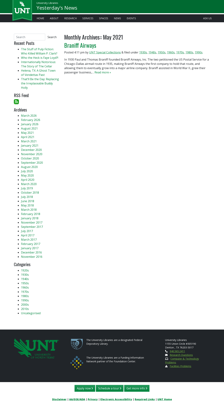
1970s (180, 52)
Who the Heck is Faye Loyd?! (39, 58)
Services (87, 18)
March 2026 (29, 116)
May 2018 (27, 205)
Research (70, 18)
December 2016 (31, 252)
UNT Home (164, 399)
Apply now (85, 388)
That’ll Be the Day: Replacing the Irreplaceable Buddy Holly (40, 83)
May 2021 (27, 133)
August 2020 (29, 167)
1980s (189, 52)
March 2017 (29, 240)
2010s (25, 309)
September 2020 (32, 163)
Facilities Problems (180, 366)
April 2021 (27, 137)
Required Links (145, 399)
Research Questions (181, 355)
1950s (161, 52)
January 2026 (29, 124)
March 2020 (29, 184)
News (117, 18)
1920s (25, 270)
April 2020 (27, 180)
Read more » (102, 72)
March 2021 (29, 141)
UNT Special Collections (105, 52)
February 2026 (30, 120)
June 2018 (27, 201)
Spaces (103, 18)
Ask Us (207, 18)
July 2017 (27, 231)
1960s (171, 52)
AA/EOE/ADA (77, 399)
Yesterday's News (56, 8)
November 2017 (31, 222)
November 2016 (31, 257)
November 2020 (31, 154)
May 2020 (27, 175)
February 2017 (30, 244)
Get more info (137, 388)
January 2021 (29, 145)
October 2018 (30, 193)
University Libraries (47, 3)
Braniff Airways (80, 45)
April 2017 (27, 235)
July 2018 (27, 197)
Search (52, 37)
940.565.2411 (177, 351)
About (54, 18)
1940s (152, 52)
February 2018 (30, 214)
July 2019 (27, 188)
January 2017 (29, 248)
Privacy (93, 399)
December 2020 (31, 150)
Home (40, 18)
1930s (143, 52)
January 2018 (29, 218)
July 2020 (27, 171)
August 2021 (29, 128)
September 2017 (32, 227)
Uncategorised (31, 313)
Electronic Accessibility (116, 399)
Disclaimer (59, 399)
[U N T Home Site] (36, 348)
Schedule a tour (109, 388)
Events (131, 18)
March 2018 (29, 210)
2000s (25, 305)
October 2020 (30, 158)
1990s (198, 52)
